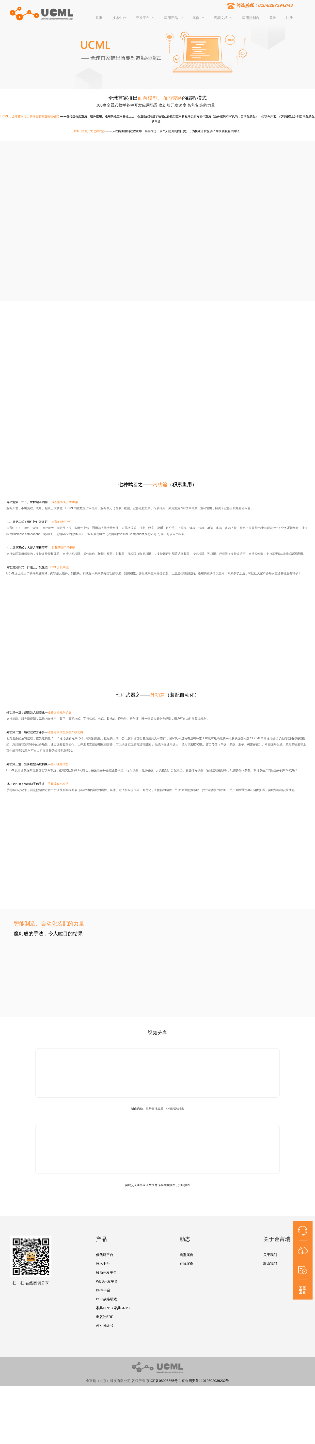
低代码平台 (104, 1255)
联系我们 (270, 1264)
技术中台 (103, 1264)
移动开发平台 (106, 1272)
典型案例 (186, 1255)
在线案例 (186, 1264)
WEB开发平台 (107, 1281)
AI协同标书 (104, 1326)
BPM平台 (103, 1290)
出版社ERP (104, 1317)
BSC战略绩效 (106, 1299)
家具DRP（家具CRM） (114, 1308)
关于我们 (270, 1255)
